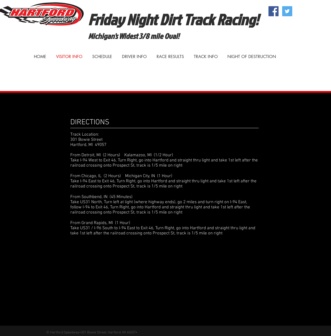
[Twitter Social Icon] (287, 11)
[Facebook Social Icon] (273, 11)
